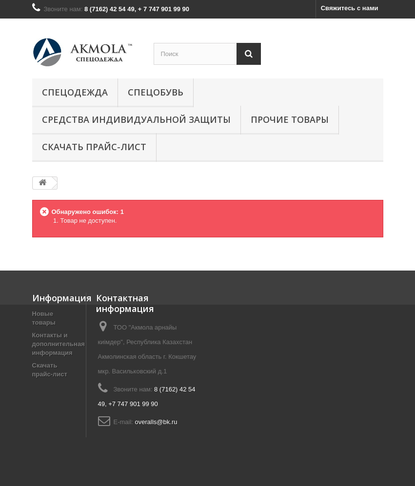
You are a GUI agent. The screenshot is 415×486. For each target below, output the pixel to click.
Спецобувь (155, 92)
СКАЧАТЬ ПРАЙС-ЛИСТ (94, 147)
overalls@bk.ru (156, 422)
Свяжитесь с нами (349, 8)
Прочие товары (290, 119)
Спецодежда (75, 92)
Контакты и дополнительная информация (58, 343)
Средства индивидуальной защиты (136, 119)
